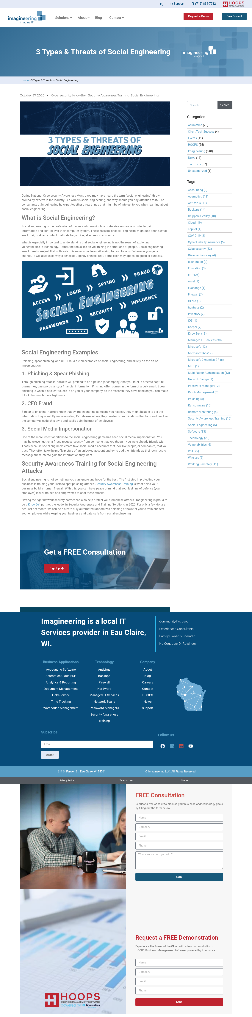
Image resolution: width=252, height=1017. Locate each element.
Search (224, 105)
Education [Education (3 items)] (197, 268)
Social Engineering (145, 95)
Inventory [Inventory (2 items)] (196, 314)
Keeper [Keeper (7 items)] (194, 327)
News (191, 157)
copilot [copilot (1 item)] (194, 229)
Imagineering (196, 151)
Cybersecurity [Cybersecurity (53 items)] (200, 249)
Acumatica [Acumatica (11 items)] (198, 196)
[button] (161, 4)
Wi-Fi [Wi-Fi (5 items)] (193, 451)
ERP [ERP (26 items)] (194, 275)
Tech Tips (194, 164)
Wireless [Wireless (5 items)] (196, 457)
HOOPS (193, 144)
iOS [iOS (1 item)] (192, 320)
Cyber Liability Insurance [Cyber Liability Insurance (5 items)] (206, 242)
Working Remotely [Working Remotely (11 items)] (203, 464)
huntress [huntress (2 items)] (196, 307)
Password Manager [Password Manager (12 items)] (204, 386)
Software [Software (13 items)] (197, 431)
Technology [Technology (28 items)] (198, 438)
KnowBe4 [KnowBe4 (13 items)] (197, 333)
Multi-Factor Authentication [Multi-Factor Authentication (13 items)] (209, 373)
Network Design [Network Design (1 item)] (200, 379)
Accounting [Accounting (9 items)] (197, 190)
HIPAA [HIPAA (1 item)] (194, 301)
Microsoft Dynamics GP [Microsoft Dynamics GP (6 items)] (206, 360)
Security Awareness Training (108, 95)
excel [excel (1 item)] (193, 281)
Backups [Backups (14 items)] (197, 209)
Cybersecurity (61, 95)
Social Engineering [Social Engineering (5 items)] (202, 425)
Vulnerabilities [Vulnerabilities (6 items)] (199, 444)
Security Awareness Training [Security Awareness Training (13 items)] (209, 418)
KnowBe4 (79, 95)
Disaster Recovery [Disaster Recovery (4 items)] (202, 255)
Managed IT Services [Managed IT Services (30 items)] (205, 340)
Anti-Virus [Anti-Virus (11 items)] (197, 203)
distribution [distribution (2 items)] (197, 262)
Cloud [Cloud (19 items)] (195, 222)
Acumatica (195, 125)
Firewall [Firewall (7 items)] (195, 294)
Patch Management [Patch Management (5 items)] (203, 392)
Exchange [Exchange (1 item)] (196, 288)
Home (25, 80)
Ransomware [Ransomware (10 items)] (200, 405)
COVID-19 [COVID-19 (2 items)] (196, 235)
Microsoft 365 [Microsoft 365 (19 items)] (200, 353)
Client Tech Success (201, 131)
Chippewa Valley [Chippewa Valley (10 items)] (202, 216)
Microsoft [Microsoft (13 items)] (197, 346)
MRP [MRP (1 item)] (193, 366)
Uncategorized (197, 171)
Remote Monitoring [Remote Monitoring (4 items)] (203, 412)
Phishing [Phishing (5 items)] (196, 399)
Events (192, 138)
